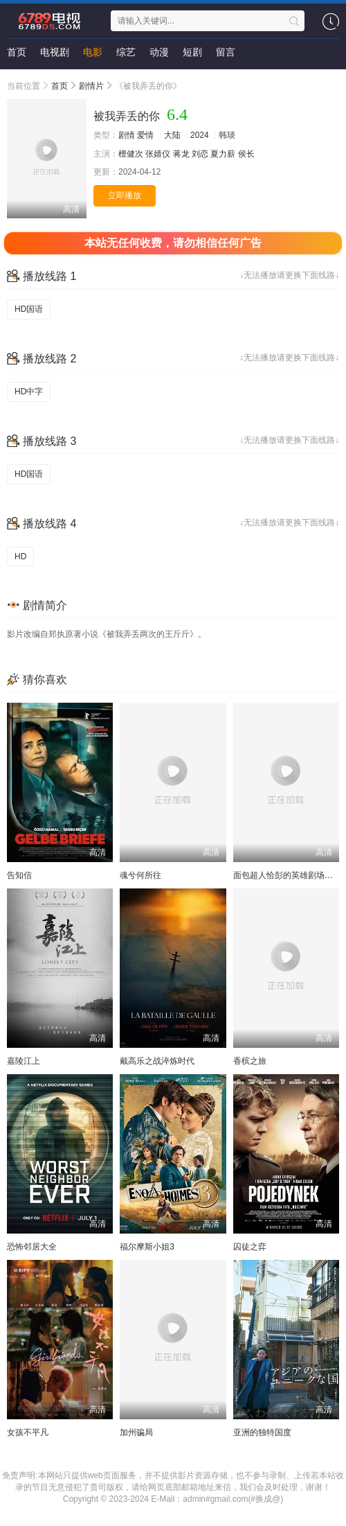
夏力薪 (222, 154)
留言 (225, 52)
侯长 (246, 154)
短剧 (192, 52)
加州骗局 (136, 1432)
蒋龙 (181, 154)
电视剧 (54, 52)
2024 (199, 135)
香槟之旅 (249, 1061)
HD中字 (29, 391)
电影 (92, 52)
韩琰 (227, 135)
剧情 (126, 135)
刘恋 (200, 154)
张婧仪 (157, 154)
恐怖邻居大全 (32, 1247)
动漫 (159, 52)
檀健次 (130, 154)
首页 (16, 52)
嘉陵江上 (23, 1061)
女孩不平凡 (27, 1432)
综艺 (126, 52)
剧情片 (91, 86)
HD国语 (29, 309)
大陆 (172, 135)
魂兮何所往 (140, 875)
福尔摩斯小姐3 (147, 1247)
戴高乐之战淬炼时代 (157, 1061)
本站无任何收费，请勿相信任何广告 (173, 243)
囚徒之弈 (249, 1247)
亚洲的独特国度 (262, 1432)
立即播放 (124, 195)
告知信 (19, 875)
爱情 (145, 135)
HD (20, 556)
